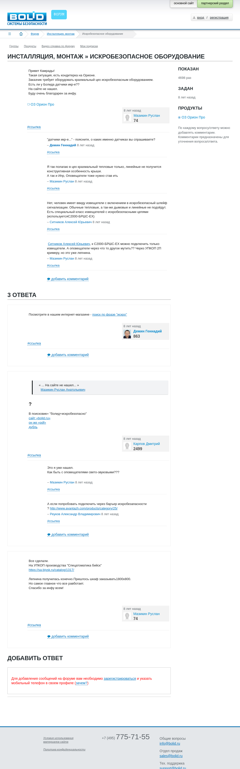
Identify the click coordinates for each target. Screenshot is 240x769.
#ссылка (34, 127)
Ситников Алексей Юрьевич (69, 244)
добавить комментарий (70, 279)
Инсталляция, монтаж (60, 33)
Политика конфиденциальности (64, 749)
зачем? (81, 683)
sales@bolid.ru (171, 756)
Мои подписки (89, 46)
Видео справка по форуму (58, 46)
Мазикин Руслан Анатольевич (63, 389)
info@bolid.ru (170, 743)
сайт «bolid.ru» (39, 418)
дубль (33, 427)
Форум (35, 33)
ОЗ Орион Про (42, 104)
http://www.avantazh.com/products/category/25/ (84, 508)
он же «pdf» (37, 422)
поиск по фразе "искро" (109, 314)
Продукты (30, 46)
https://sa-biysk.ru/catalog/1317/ (51, 570)
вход (200, 17)
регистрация (219, 17)
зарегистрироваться (120, 678)
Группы (14, 46)
